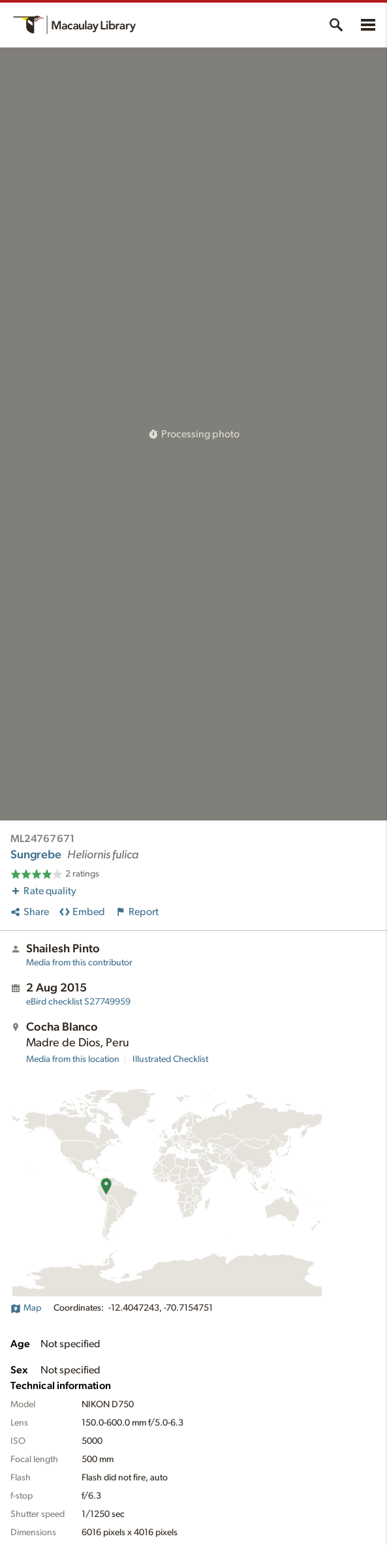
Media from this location (72, 1059)
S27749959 (78, 1002)
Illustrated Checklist (170, 1059)
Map (25, 1308)
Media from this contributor (79, 962)
